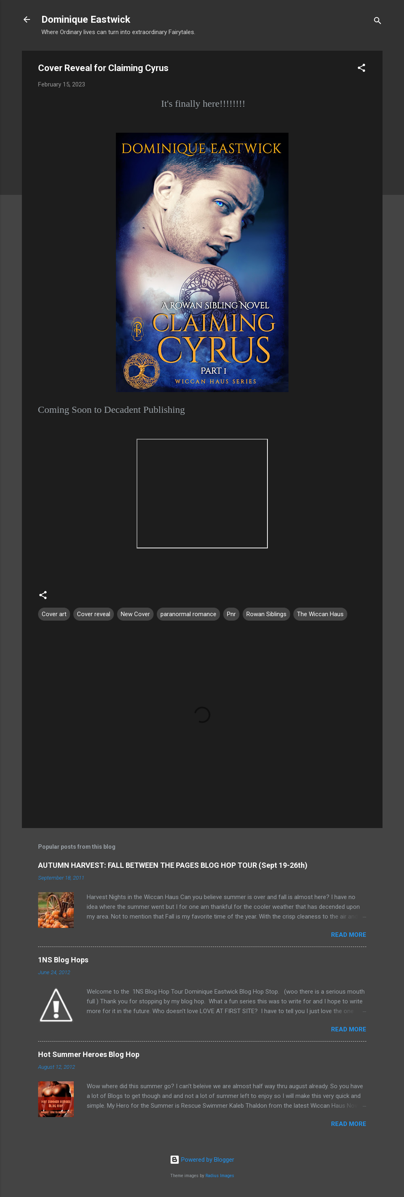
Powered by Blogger (202, 1159)
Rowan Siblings (266, 614)
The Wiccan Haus (320, 614)
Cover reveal (93, 614)
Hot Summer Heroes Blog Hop (88, 1054)
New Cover (135, 614)
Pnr (231, 614)
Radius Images (219, 1175)
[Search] (378, 22)
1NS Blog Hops (63, 959)
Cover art (54, 614)
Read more (348, 934)
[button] (361, 69)
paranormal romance (188, 614)
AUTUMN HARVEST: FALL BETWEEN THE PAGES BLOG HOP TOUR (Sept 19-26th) (173, 865)
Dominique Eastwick (85, 19)
